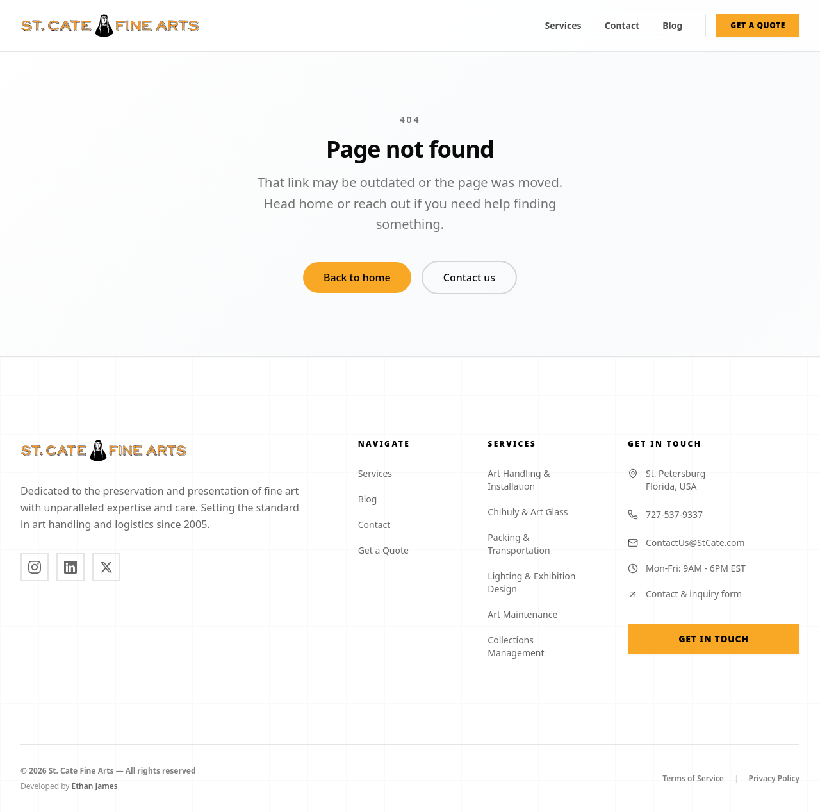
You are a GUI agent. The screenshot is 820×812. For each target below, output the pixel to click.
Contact (622, 25)
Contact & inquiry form (685, 594)
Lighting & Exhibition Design (542, 582)
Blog (672, 25)
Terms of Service (693, 779)
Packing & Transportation (542, 543)
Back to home (357, 277)
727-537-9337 (665, 514)
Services (563, 25)
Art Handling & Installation (542, 479)
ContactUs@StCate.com (686, 542)
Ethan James (100, 786)
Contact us (469, 277)
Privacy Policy (774, 779)
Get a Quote (388, 550)
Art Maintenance (528, 614)
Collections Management (542, 646)
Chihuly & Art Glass (533, 512)
